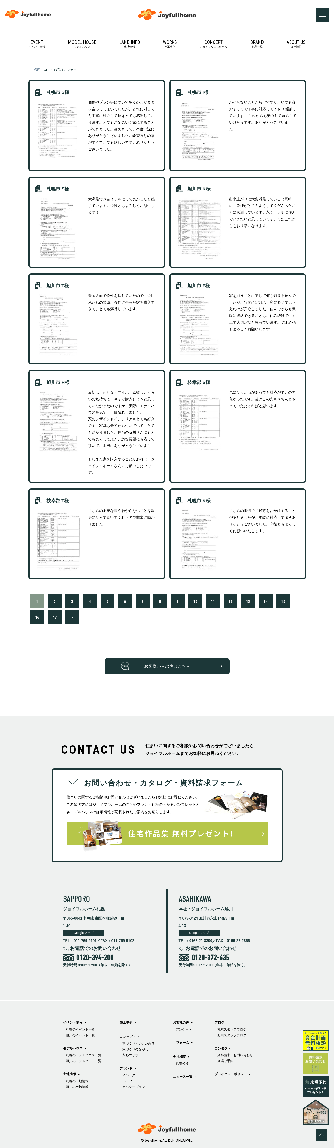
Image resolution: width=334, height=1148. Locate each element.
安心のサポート (133, 1055)
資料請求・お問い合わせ (235, 1055)
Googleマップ (84, 933)
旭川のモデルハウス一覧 (83, 1061)
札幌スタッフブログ (231, 1029)
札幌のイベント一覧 (80, 1029)
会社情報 (296, 44)
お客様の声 (181, 1022)
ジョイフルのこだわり (213, 44)
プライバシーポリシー (230, 1074)
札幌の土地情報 (77, 1081)
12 (230, 601)
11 (213, 601)
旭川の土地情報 (77, 1087)
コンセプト (128, 1037)
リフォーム (181, 1042)
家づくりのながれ (135, 1049)
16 (37, 617)
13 (248, 601)
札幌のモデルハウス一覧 (83, 1055)
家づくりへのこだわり (138, 1043)
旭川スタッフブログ (231, 1035)
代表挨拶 (182, 1063)
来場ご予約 (225, 1061)
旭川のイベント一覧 (80, 1035)
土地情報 (129, 44)
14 (266, 601)
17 (55, 617)
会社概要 (179, 1057)
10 (195, 601)
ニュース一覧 (182, 1076)
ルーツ (127, 1081)
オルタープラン (133, 1087)
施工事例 (170, 44)
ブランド (126, 1068)
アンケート (184, 1029)
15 (283, 601)
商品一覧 (257, 44)
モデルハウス (82, 44)
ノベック (128, 1075)
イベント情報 (36, 44)
